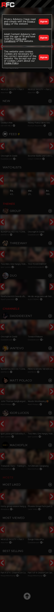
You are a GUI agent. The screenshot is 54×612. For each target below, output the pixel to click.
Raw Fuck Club (8, 4)
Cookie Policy (11, 63)
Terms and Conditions (15, 40)
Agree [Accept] (43, 21)
